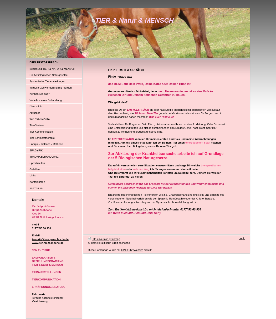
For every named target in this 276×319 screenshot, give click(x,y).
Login (242, 238)
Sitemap (115, 239)
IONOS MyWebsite (132, 250)
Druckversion (98, 239)
